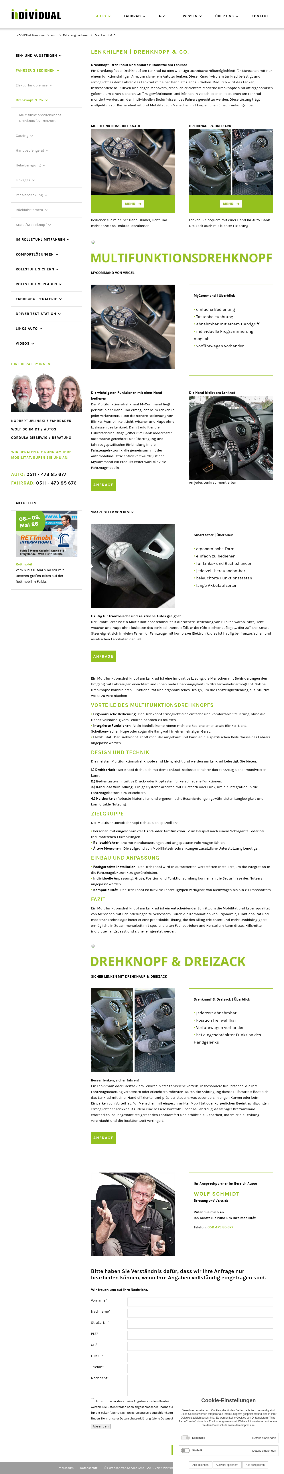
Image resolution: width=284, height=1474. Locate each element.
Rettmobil (24, 564)
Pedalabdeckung (29, 195)
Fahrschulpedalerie (36, 299)
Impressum (66, 1468)
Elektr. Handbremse (31, 85)
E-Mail (99, 1355)
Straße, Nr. (100, 1322)
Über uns (224, 16)
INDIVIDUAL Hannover (30, 35)
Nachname (100, 1311)
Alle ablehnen (200, 1464)
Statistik (197, 1450)
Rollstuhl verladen (36, 284)
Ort (99, 1344)
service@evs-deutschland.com (152, 1413)
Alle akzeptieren (255, 1464)
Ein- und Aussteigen (36, 55)
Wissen (190, 16)
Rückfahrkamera (29, 210)
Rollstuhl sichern (35, 269)
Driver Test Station (36, 314)
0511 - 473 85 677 (38, 474)
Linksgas (23, 180)
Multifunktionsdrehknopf (40, 115)
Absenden (101, 1426)
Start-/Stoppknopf (31, 225)
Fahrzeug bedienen (76, 35)
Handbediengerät (30, 150)
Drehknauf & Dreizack (37, 121)
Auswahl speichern (227, 1464)
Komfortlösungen (35, 254)
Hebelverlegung (28, 165)
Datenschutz (169, 1418)
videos (23, 343)
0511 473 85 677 (220, 1227)
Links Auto (27, 328)
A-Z (162, 16)
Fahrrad (132, 16)
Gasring (22, 136)
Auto (101, 16)
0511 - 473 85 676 (44, 483)
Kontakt (260, 16)
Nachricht (100, 1377)
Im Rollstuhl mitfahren (40, 239)
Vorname (99, 1300)
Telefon (99, 1366)
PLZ (99, 1333)
